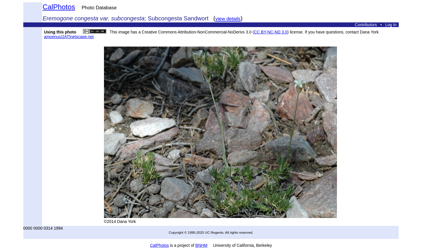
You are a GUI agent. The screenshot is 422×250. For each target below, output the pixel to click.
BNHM (201, 245)
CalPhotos (59, 7)
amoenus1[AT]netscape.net (68, 36)
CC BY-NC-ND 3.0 (270, 32)
